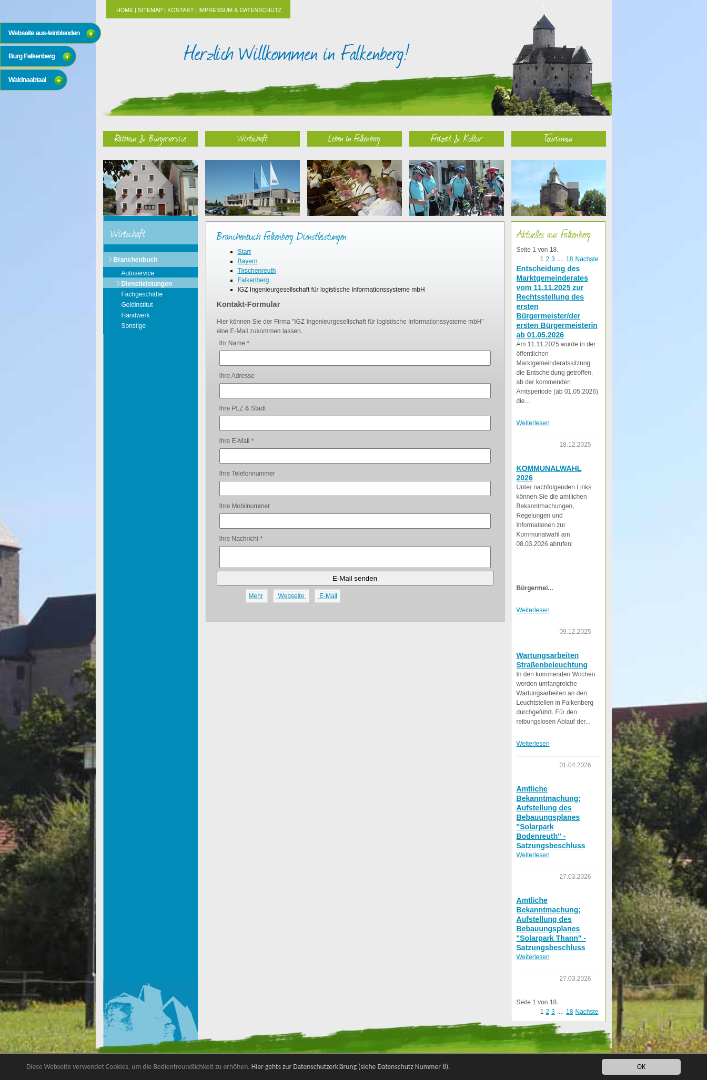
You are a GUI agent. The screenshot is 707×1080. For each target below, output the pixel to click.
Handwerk (136, 315)
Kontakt (180, 10)
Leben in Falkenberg (354, 138)
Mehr (256, 596)
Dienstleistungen (147, 283)
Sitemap (150, 10)
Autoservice (138, 273)
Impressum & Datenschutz (239, 10)
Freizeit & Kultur (456, 138)
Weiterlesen (533, 423)
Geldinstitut (137, 304)
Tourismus (558, 138)
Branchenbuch (136, 259)
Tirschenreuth (257, 270)
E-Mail (327, 596)
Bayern (248, 261)
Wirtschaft (252, 138)
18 (569, 259)
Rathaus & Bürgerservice (150, 138)
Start (244, 251)
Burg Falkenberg (31, 56)
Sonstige (134, 326)
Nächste (586, 259)
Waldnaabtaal (27, 80)
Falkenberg (253, 280)
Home (124, 10)
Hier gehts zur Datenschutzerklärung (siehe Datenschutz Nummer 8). (350, 1066)
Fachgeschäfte (142, 294)
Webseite (291, 596)
